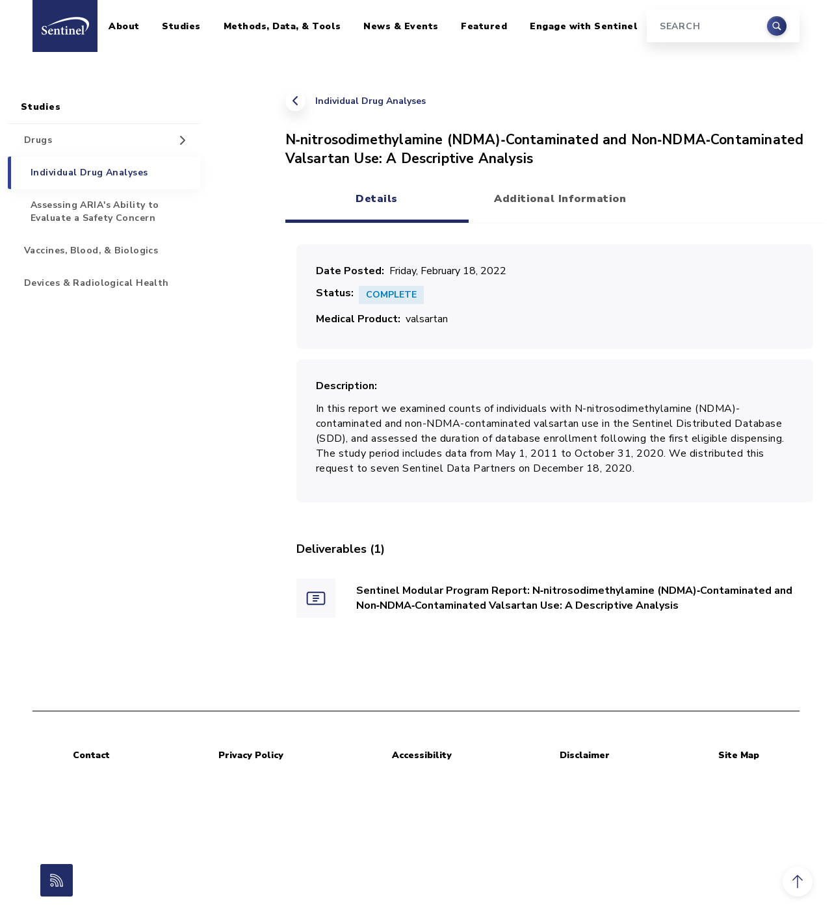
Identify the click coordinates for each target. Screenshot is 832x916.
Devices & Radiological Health (96, 283)
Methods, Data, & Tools (282, 26)
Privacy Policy (250, 755)
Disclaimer (585, 755)
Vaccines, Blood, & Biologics (91, 250)
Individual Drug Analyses (370, 101)
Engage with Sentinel (584, 26)
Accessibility (422, 755)
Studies (181, 26)
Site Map (738, 755)
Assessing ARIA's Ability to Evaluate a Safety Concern (95, 211)
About (124, 26)
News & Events (401, 26)
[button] (797, 882)
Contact (91, 755)
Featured (484, 26)
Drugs (38, 140)
